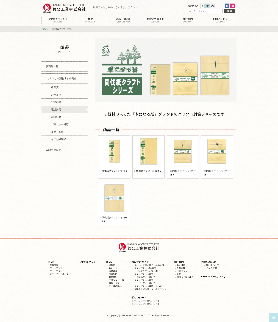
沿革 (179, 274)
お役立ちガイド (140, 262)
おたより (56, 94)
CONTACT (220, 20)
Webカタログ (53, 149)
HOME (44, 29)
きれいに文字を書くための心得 (149, 265)
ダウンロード (138, 297)
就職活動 (56, 117)
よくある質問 (210, 268)
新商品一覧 (52, 66)
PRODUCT (90, 20)
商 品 (109, 262)
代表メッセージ (184, 271)
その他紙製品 (58, 139)
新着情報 (54, 265)
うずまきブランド (88, 262)
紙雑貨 (55, 87)
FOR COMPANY (123, 20)
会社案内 (179, 262)
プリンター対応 (60, 124)
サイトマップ (56, 268)
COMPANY (187, 20)
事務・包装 (57, 131)
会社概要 (181, 265)
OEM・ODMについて (213, 276)
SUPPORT (155, 20)
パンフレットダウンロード (147, 304)
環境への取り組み (185, 277)
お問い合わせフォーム (214, 265)
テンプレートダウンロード (147, 301)
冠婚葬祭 (56, 102)
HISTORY (57, 20)
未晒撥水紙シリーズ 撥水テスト (150, 289)
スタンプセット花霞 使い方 (148, 286)
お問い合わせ (208, 262)
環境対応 (56, 109)
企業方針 (181, 268)
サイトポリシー (57, 271)
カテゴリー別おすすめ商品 (62, 78)
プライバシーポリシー (60, 274)
